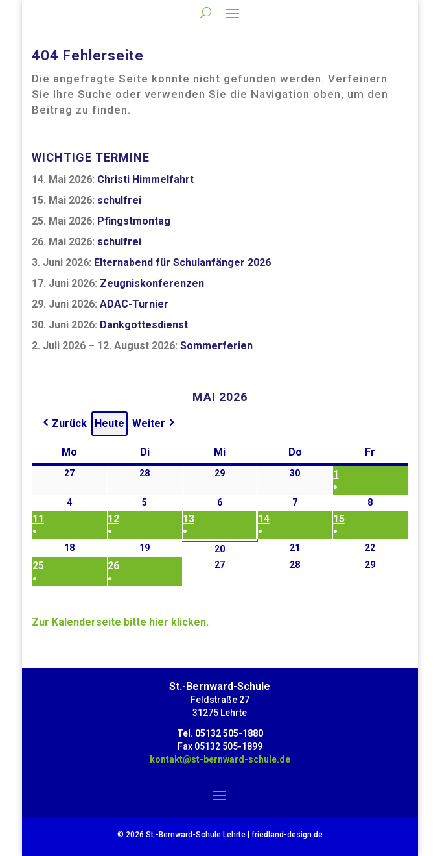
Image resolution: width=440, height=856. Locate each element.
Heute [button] (109, 423)
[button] (63, 423)
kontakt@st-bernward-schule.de (220, 759)
